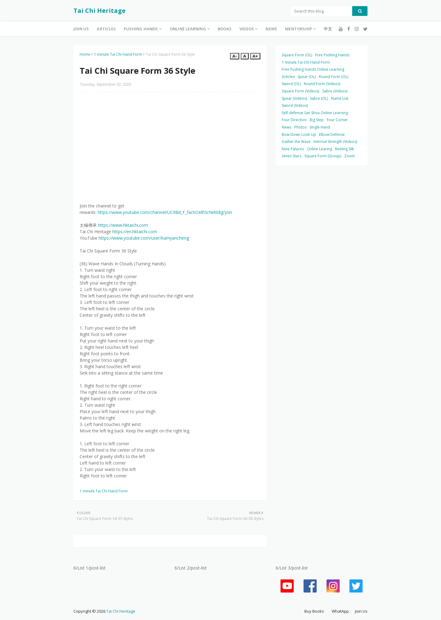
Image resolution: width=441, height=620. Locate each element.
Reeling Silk (344, 148)
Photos (300, 127)
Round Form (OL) (333, 76)
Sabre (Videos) (334, 91)
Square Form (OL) (297, 55)
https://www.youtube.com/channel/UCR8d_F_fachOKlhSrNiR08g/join (165, 212)
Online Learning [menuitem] (188, 29)
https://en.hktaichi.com (134, 231)
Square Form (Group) (322, 156)
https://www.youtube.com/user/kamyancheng (144, 238)
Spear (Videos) (294, 98)
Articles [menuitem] (106, 29)
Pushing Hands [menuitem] (141, 29)
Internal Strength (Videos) (335, 141)
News (286, 127)
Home (85, 54)
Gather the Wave (296, 141)
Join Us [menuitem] (81, 29)
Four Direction (294, 119)
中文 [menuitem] (328, 29)
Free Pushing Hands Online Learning (313, 69)
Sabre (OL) (319, 98)
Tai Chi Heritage (100, 10)
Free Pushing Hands (332, 55)
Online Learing (319, 148)
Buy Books (314, 611)
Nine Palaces (293, 148)
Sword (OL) (291, 83)
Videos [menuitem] (246, 29)
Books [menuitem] (225, 29)
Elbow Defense (332, 134)
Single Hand (320, 127)
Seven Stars (291, 156)
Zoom (349, 156)
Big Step (317, 119)
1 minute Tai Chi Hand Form (118, 54)
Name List (339, 98)
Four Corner (337, 119)
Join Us (361, 611)
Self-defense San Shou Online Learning (315, 112)
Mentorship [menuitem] (298, 29)
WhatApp (340, 611)
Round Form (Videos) (322, 83)
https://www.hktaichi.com (123, 225)
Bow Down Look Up (299, 134)
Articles (288, 76)
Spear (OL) (307, 76)
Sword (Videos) (295, 105)
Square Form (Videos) (300, 91)
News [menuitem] (271, 29)
